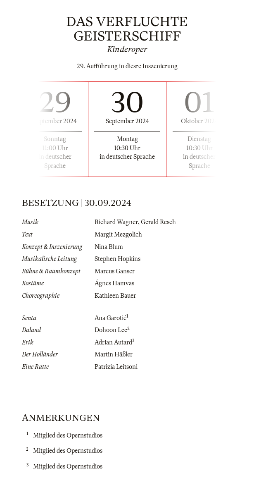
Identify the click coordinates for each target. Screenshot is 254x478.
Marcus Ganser (115, 271)
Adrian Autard (113, 342)
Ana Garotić (110, 318)
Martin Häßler (114, 354)
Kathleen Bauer (115, 295)
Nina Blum (109, 247)
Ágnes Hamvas (114, 283)
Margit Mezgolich (118, 234)
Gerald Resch (158, 222)
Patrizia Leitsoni (116, 366)
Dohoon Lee (111, 330)
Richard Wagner (116, 222)
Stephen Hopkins (117, 259)
